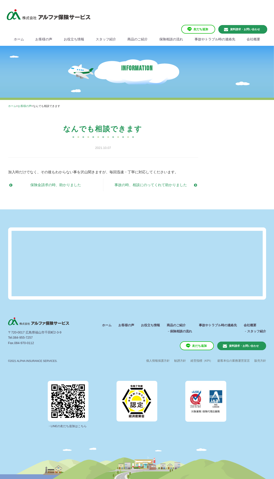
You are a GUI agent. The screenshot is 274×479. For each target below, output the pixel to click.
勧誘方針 (180, 360)
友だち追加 (200, 29)
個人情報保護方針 (158, 360)
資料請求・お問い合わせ (245, 29)
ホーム (12, 106)
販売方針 (260, 360)
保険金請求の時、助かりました (55, 185)
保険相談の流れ (181, 331)
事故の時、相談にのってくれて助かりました (150, 185)
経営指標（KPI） (202, 360)
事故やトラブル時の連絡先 (218, 325)
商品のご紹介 (176, 325)
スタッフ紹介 (256, 331)
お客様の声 (24, 106)
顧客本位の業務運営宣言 (233, 360)
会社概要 (250, 325)
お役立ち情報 (150, 325)
